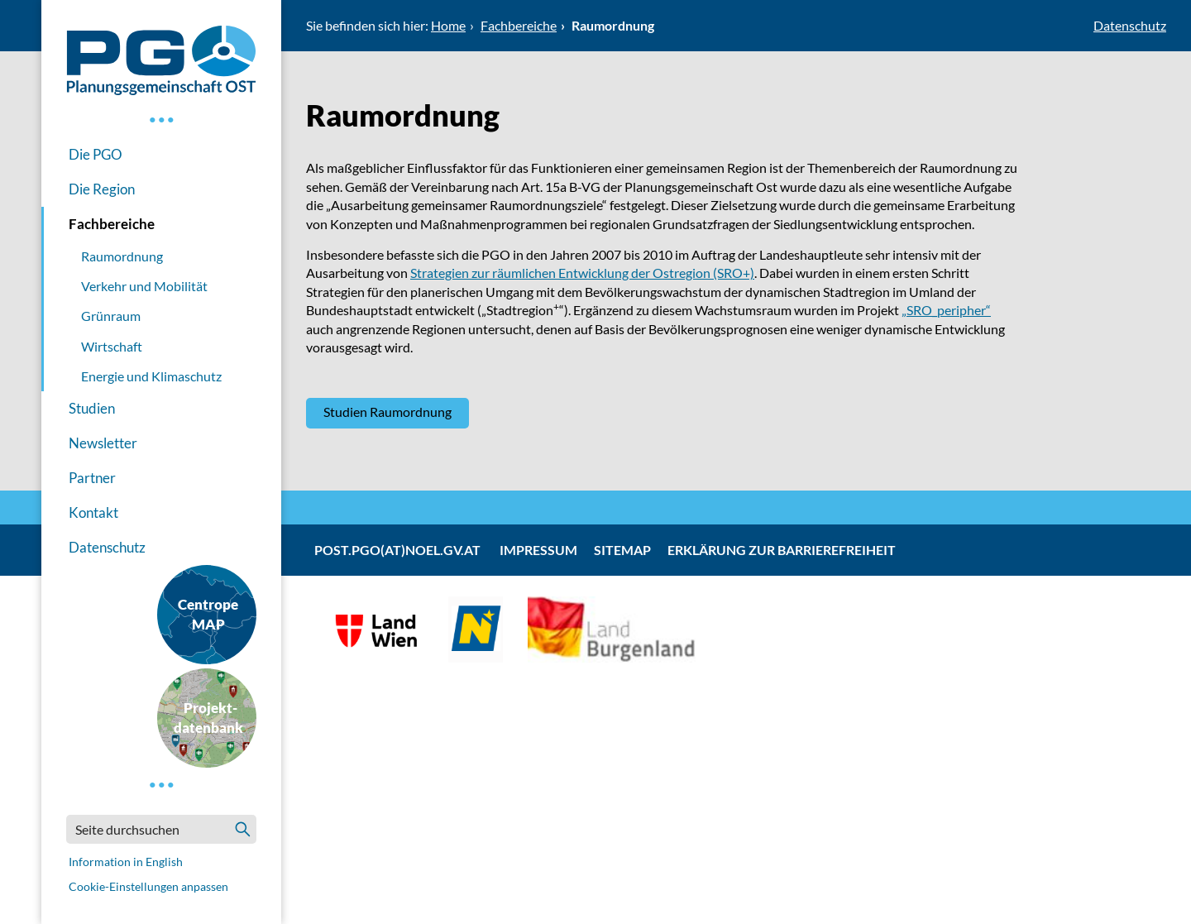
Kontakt (93, 512)
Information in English (126, 862)
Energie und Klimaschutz (151, 376)
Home (448, 25)
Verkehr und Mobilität (144, 286)
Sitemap (622, 550)
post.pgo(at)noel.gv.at (397, 550)
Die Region (102, 189)
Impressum (538, 550)
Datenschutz (107, 547)
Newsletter (103, 443)
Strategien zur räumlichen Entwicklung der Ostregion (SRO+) (582, 272)
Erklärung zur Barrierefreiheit (781, 550)
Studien (92, 408)
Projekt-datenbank (208, 717)
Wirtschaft (111, 346)
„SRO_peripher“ (946, 310)
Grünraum (111, 315)
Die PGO (95, 154)
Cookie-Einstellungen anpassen (148, 886)
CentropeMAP (208, 614)
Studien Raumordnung (387, 411)
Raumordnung (122, 256)
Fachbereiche (112, 223)
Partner (92, 477)
